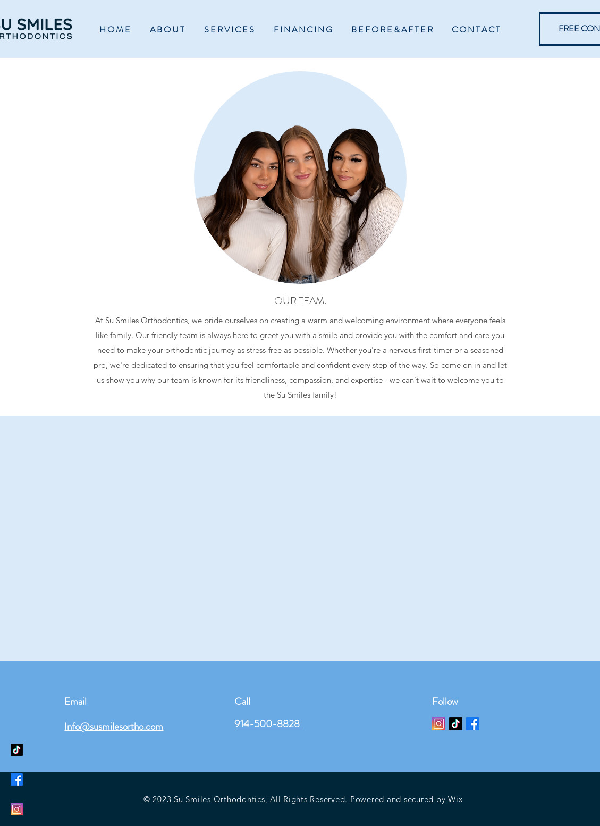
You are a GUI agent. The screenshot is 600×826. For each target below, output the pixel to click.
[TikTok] (455, 723)
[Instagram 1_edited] (438, 723)
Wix (455, 799)
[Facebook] (472, 723)
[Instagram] (17, 809)
